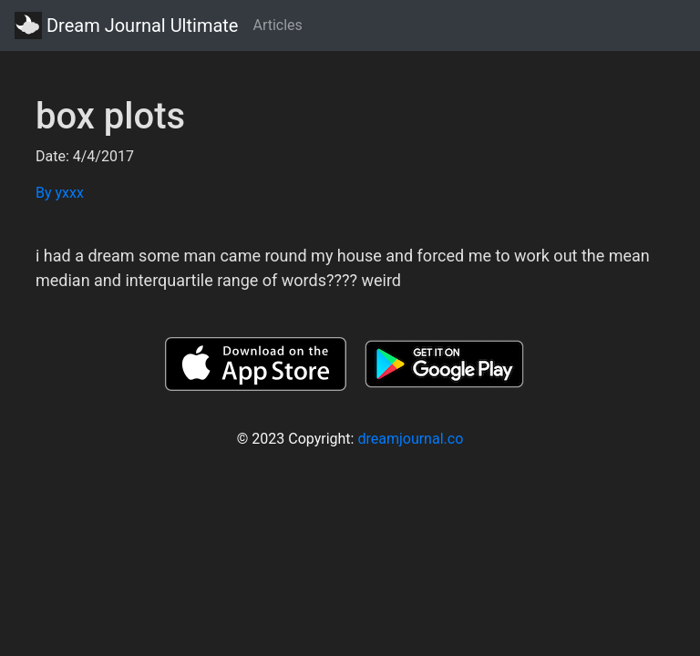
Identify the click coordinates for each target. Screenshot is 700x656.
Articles (277, 25)
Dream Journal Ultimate (126, 25)
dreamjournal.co (410, 438)
